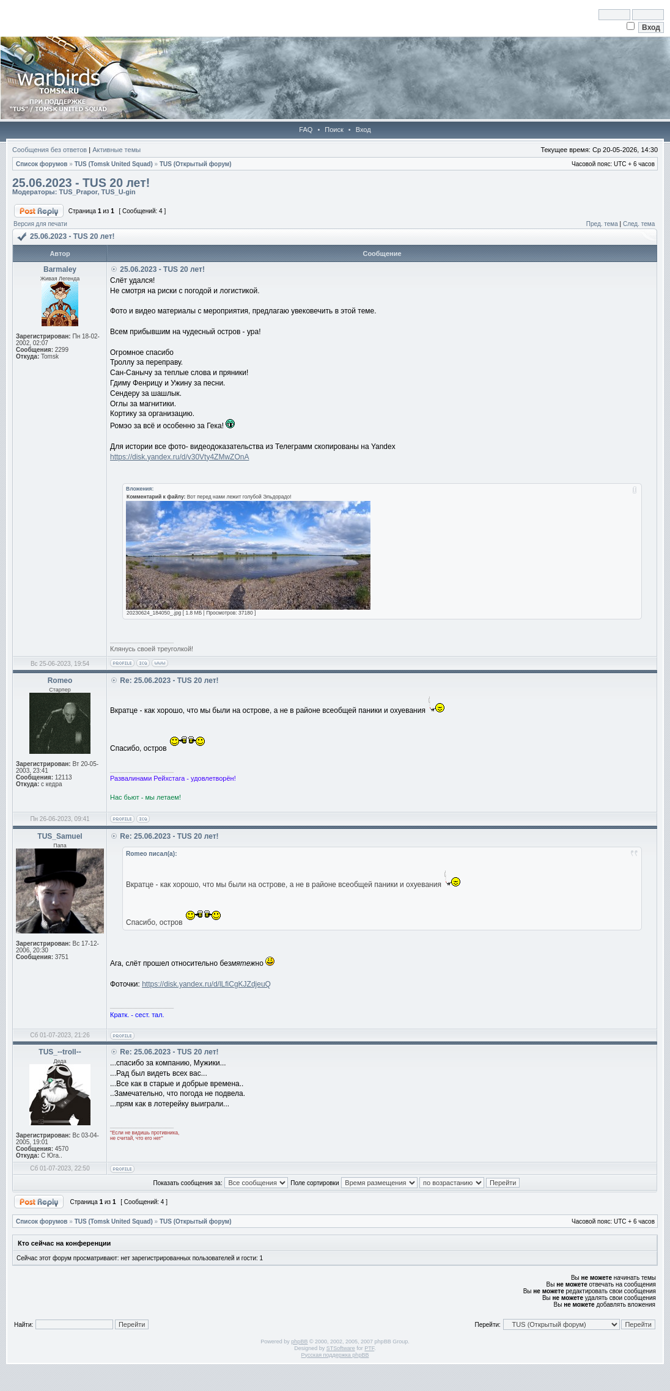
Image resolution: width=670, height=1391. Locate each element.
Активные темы (116, 149)
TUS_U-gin (118, 191)
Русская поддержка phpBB (335, 1355)
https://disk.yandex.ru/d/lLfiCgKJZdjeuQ (206, 984)
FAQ (305, 129)
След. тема (639, 224)
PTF (369, 1348)
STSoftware (340, 1348)
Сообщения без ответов (49, 149)
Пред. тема (602, 224)
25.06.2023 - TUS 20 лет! (81, 182)
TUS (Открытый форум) (196, 164)
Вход (363, 129)
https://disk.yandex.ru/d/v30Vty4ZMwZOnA (179, 457)
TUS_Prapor (78, 191)
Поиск (334, 129)
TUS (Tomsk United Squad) (114, 164)
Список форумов (42, 164)
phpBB (299, 1341)
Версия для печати (40, 224)
